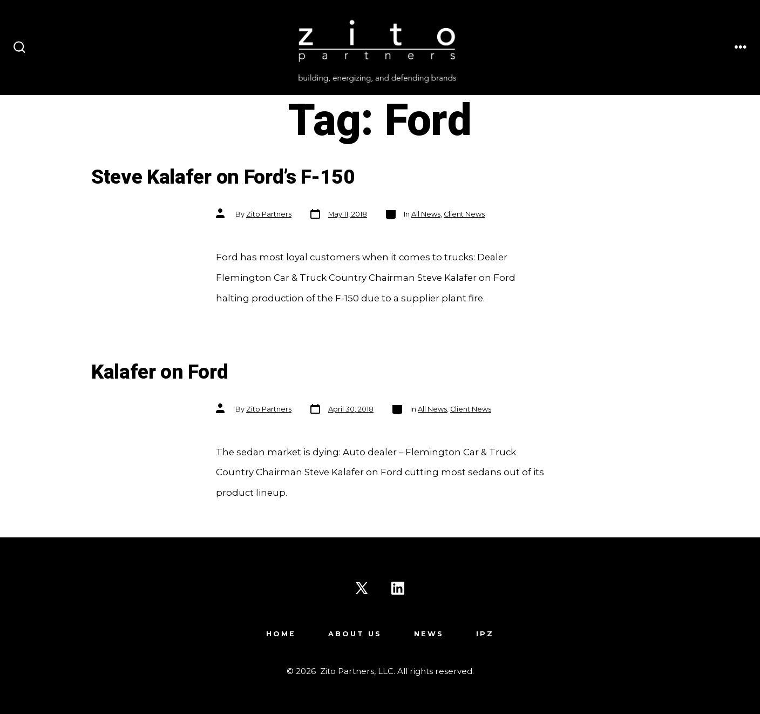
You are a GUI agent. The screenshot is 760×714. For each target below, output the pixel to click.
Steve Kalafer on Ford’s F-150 (223, 177)
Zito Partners (268, 214)
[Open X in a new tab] (361, 588)
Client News (464, 214)
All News (425, 214)
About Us (355, 634)
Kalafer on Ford (159, 372)
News (429, 634)
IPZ (485, 634)
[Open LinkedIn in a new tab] (398, 588)
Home (281, 634)
